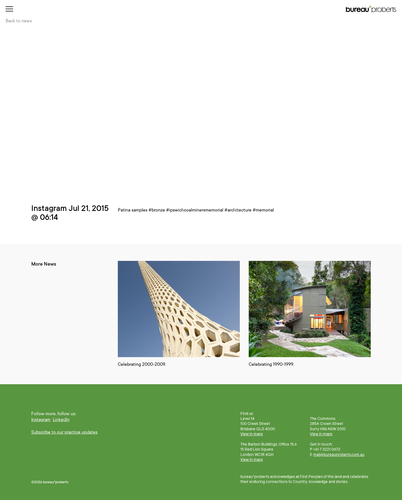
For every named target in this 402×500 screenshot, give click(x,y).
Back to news (19, 21)
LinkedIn (61, 419)
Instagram (41, 419)
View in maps (251, 433)
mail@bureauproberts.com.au (338, 454)
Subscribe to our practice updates (64, 432)
